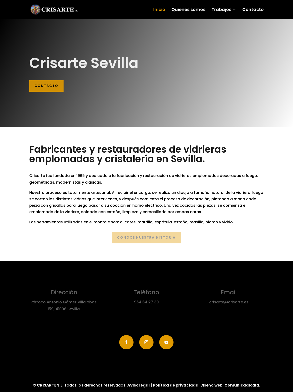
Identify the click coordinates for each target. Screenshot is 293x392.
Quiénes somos (188, 10)
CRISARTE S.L (49, 385)
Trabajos (221, 10)
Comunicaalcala (241, 385)
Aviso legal (138, 385)
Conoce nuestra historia (146, 237)
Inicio (159, 10)
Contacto (253, 10)
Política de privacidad (176, 385)
